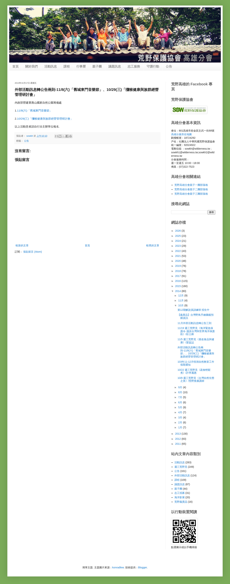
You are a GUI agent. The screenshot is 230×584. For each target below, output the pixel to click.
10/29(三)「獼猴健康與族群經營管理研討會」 (45, 118)
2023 (178, 245)
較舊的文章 (152, 245)
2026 (178, 230)
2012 (178, 438)
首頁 (15, 66)
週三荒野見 (180, 466)
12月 (181, 295)
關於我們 (31, 66)
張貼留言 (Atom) (32, 251)
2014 (178, 291)
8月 (180, 392)
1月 (180, 427)
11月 (181, 300)
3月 (180, 417)
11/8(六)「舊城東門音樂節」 (34, 110)
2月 (180, 422)
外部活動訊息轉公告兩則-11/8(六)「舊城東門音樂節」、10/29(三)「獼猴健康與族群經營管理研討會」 (196, 352)
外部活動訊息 (182, 475)
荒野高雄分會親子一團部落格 (191, 184)
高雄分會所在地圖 (181, 134)
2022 (178, 250)
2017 (178, 276)
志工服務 (134, 66)
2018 (178, 271)
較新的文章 (22, 245)
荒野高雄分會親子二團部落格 (191, 189)
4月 (180, 412)
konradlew (118, 567)
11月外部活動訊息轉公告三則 (194, 323)
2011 (178, 443)
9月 (180, 387)
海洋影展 (179, 497)
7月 (180, 397)
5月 (180, 407)
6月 (180, 402)
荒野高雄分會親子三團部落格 (191, 193)
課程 (66, 66)
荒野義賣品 (180, 501)
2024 (178, 240)
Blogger (142, 567)
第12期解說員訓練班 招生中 (193, 309)
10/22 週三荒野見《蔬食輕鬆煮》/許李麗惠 (194, 371)
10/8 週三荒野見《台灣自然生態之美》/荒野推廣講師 (196, 379)
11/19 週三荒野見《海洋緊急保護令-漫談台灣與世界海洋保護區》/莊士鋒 (196, 331)
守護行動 (153, 66)
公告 (169, 66)
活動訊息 (50, 66)
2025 (178, 235)
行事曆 (81, 66)
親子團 (97, 66)
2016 (178, 280)
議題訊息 (114, 66)
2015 (178, 286)
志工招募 (179, 492)
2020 (178, 260)
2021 (178, 255)
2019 (178, 265)
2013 (178, 433)
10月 (181, 305)
